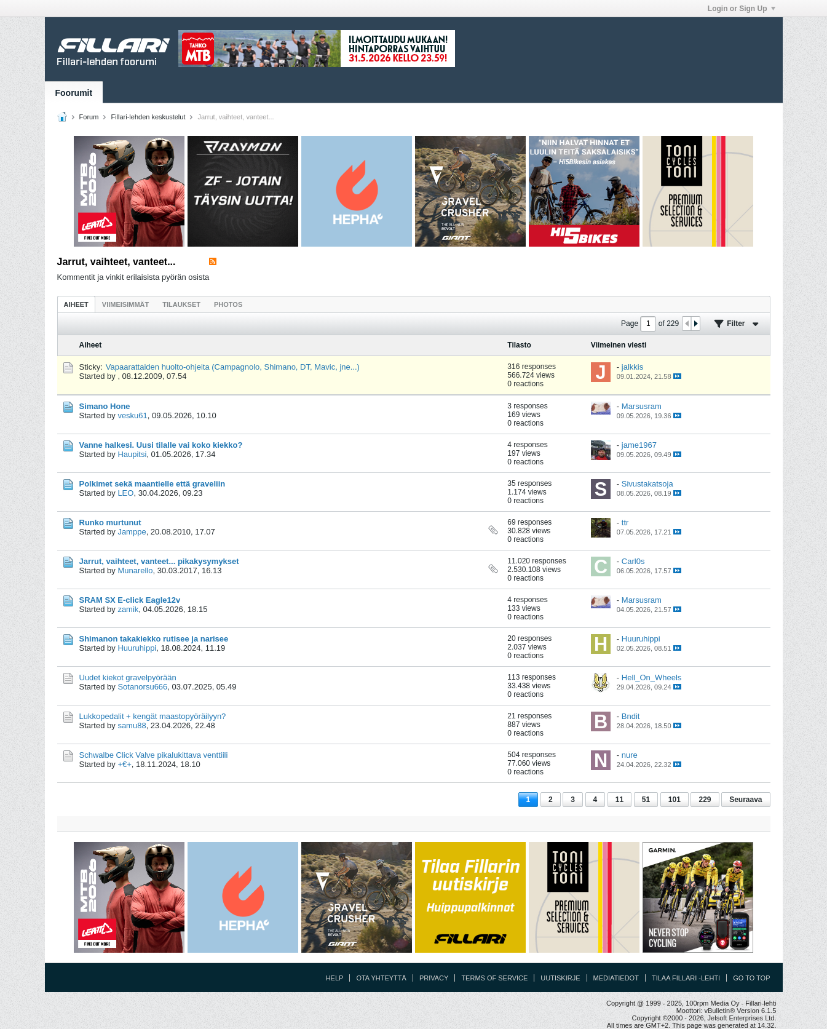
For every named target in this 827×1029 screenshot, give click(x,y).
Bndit (631, 716)
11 (619, 799)
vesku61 (132, 415)
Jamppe (131, 531)
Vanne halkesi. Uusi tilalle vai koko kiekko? (161, 445)
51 (646, 799)
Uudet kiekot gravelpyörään (127, 677)
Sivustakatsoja (647, 483)
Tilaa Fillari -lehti (686, 978)
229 (704, 799)
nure (630, 755)
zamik (127, 609)
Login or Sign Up (741, 8)
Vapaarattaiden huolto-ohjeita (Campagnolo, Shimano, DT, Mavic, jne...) (233, 366)
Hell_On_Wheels (652, 677)
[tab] (76, 304)
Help (335, 978)
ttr (625, 522)
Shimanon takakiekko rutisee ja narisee (154, 638)
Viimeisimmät (125, 304)
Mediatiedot (616, 978)
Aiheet (76, 304)
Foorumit (74, 93)
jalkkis (632, 366)
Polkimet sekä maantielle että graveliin (152, 483)
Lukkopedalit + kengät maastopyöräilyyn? (152, 716)
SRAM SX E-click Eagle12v (130, 600)
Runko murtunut (110, 522)
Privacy (433, 978)
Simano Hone (104, 406)
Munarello (134, 570)
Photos (228, 304)
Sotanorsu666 (142, 686)
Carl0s (633, 561)
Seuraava (745, 799)
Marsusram (642, 406)
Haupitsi (131, 454)
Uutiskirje (560, 978)
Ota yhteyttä (381, 978)
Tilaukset (181, 304)
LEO (125, 493)
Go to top (751, 978)
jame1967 (639, 445)
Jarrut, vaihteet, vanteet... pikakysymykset (159, 561)
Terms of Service (494, 978)
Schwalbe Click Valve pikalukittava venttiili (153, 755)
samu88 (131, 725)
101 (674, 799)
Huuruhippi (136, 648)
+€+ (124, 764)
